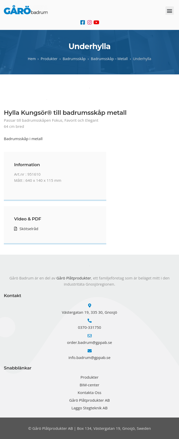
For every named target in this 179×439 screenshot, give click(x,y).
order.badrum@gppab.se (89, 342)
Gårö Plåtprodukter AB (89, 400)
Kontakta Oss (89, 392)
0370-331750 (89, 327)
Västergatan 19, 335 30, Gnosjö (89, 312)
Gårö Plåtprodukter (73, 277)
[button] (169, 10)
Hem (32, 58)
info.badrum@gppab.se (90, 357)
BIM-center (89, 384)
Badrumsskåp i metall (23, 138)
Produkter (89, 377)
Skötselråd (28, 228)
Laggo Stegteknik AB (89, 407)
